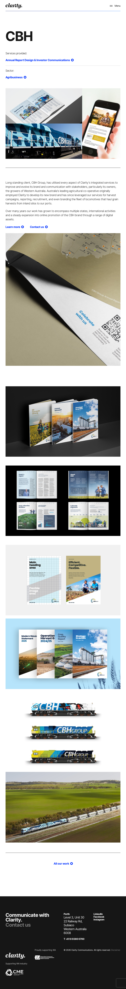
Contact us (18, 925)
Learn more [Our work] (14, 227)
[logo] (14, 5)
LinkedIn (98, 914)
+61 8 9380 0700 (75, 938)
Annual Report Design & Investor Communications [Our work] (39, 60)
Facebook (99, 916)
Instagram (99, 919)
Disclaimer (115, 950)
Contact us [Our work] (38, 227)
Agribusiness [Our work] (16, 77)
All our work (63, 863)
